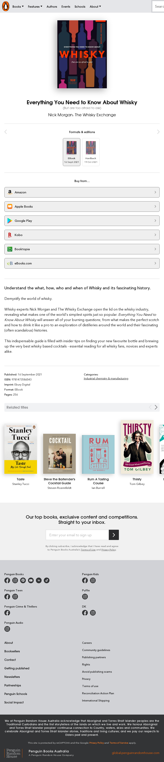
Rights (86, 664)
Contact (10, 659)
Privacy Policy (108, 549)
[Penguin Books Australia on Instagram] (15, 580)
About (8, 642)
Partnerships (12, 685)
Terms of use (90, 686)
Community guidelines (96, 650)
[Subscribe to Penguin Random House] (114, 535)
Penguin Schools (15, 694)
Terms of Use (88, 549)
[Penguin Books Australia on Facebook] (7, 580)
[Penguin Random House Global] (16, 752)
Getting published (16, 668)
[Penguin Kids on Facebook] (85, 580)
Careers (87, 643)
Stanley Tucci (20, 484)
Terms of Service (118, 743)
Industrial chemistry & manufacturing (106, 378)
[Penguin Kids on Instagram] (93, 580)
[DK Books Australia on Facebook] (85, 613)
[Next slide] (156, 407)
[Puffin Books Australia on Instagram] (85, 596)
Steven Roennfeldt (59, 488)
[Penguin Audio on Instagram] (7, 629)
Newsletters (12, 677)
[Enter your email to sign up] (77, 535)
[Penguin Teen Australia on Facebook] (7, 596)
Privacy (86, 679)
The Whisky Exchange (95, 114)
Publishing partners (94, 657)
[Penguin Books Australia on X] (23, 580)
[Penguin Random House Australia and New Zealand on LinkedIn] (39, 580)
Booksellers (12, 651)
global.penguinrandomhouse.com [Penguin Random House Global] (135, 752)
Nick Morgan (60, 114)
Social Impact (14, 702)
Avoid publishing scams (97, 671)
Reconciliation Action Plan (98, 693)
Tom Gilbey (137, 484)
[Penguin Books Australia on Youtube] (31, 580)
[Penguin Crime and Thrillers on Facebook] (7, 613)
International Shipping (95, 700)
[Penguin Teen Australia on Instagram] (15, 596)
